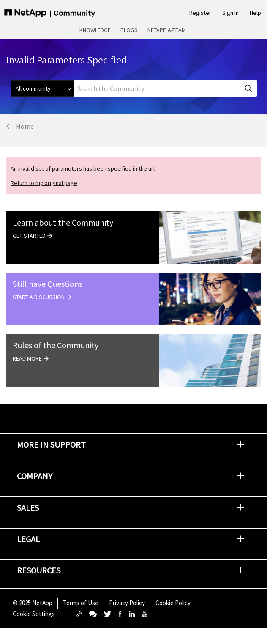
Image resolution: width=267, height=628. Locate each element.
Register (200, 13)
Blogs (129, 30)
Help (255, 13)
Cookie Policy (173, 603)
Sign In (230, 13)
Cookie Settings (34, 614)
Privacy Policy (127, 603)
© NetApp (32, 603)
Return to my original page (44, 183)
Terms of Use (80, 603)
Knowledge (95, 30)
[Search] (165, 88)
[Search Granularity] (42, 88)
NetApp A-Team (166, 30)
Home (25, 126)
